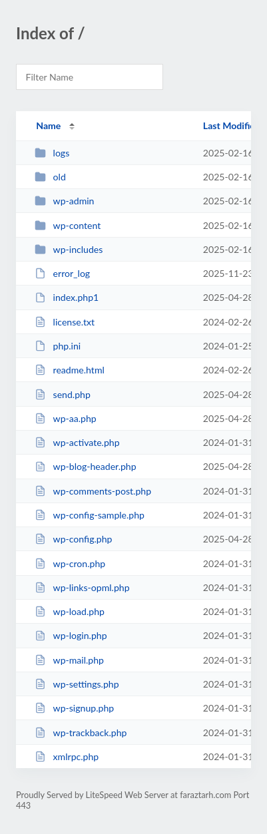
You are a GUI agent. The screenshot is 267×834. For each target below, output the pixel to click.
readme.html (70, 369)
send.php (63, 394)
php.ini (58, 345)
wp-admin (64, 200)
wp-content (68, 225)
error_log (62, 273)
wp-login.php (71, 635)
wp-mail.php (69, 660)
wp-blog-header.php (85, 466)
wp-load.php (70, 611)
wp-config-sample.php (89, 515)
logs (52, 152)
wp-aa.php (66, 418)
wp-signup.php (74, 708)
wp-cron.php (70, 563)
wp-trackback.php (81, 732)
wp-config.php (73, 538)
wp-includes (69, 249)
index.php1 (67, 297)
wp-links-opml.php (82, 587)
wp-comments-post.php (93, 491)
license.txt (65, 321)
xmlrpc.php (67, 756)
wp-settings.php (77, 684)
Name (48, 125)
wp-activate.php (77, 442)
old (50, 176)
